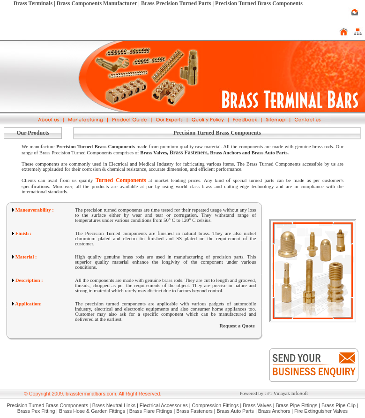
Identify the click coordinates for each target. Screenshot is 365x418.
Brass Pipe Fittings (296, 405)
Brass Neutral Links (113, 405)
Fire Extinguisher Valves (321, 411)
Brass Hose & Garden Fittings (92, 411)
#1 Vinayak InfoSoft (287, 393)
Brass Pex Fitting (36, 411)
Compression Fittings (215, 405)
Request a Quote (237, 325)
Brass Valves (257, 405)
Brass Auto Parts (235, 411)
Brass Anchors (274, 411)
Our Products (32, 132)
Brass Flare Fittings (150, 411)
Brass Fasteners (189, 152)
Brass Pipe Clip (338, 405)
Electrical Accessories (164, 405)
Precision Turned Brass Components (47, 405)
